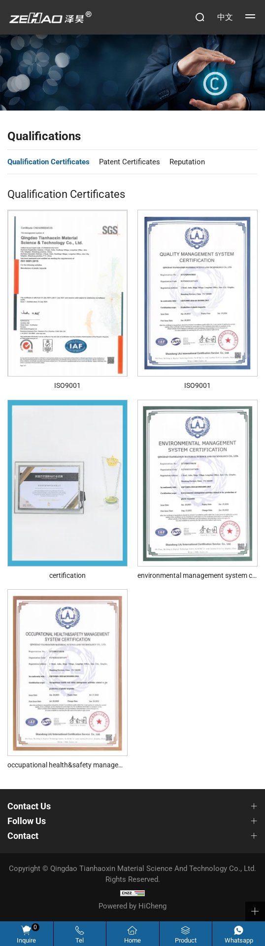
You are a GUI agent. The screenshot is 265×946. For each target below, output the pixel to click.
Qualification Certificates (48, 161)
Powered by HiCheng (132, 906)
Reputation (187, 161)
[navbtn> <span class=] (250, 17)
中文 (225, 17)
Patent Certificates (129, 161)
